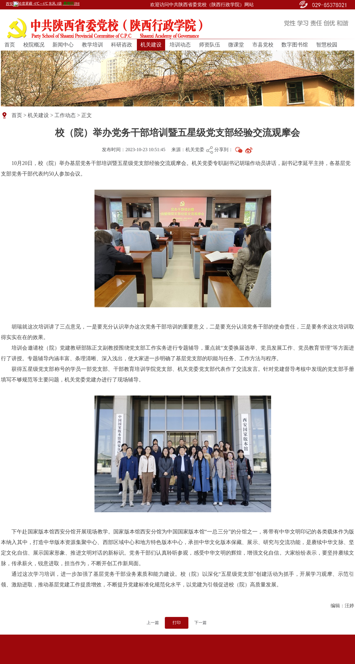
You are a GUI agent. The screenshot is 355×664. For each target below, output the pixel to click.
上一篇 (153, 622)
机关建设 (151, 45)
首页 (9, 45)
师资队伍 (209, 45)
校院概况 (33, 45)
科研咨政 (121, 45)
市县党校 (262, 45)
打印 (176, 622)
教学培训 (92, 45)
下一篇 (200, 622)
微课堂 (236, 45)
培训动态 (180, 45)
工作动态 (65, 115)
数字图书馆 (294, 45)
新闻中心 (63, 45)
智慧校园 (326, 45)
